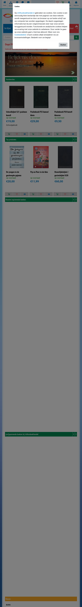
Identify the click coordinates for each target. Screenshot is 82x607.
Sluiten (63, 45)
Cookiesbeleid (20, 35)
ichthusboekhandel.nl (25, 13)
